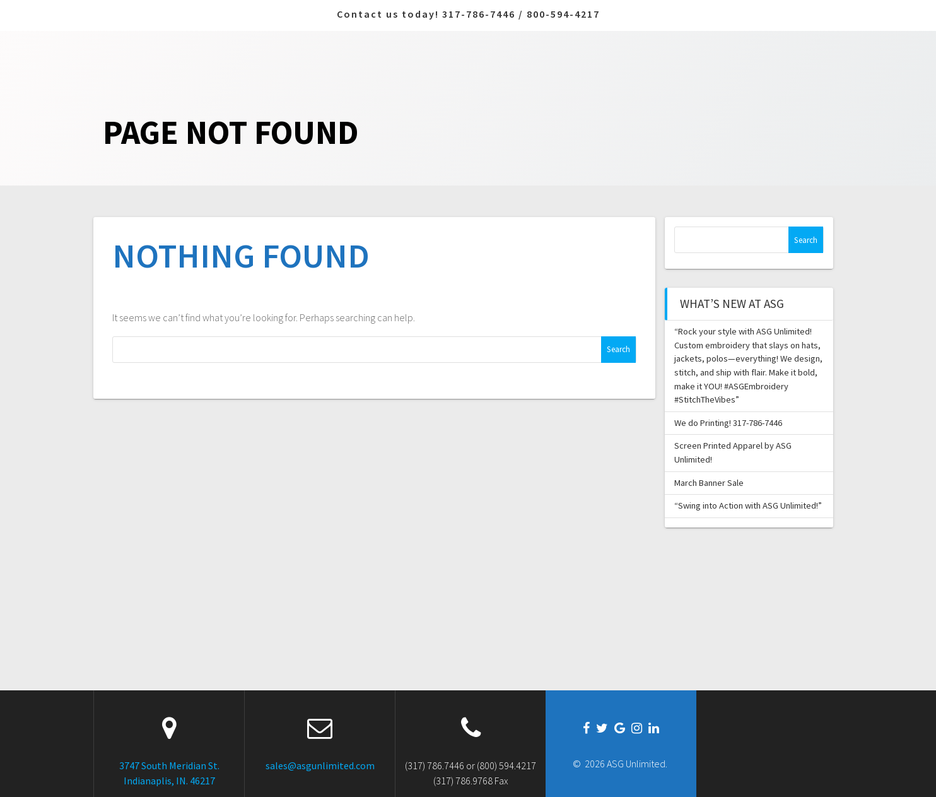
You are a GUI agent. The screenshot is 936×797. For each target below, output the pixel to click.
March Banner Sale (709, 482)
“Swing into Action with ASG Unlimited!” (748, 505)
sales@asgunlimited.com (320, 765)
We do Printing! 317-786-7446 (728, 422)
